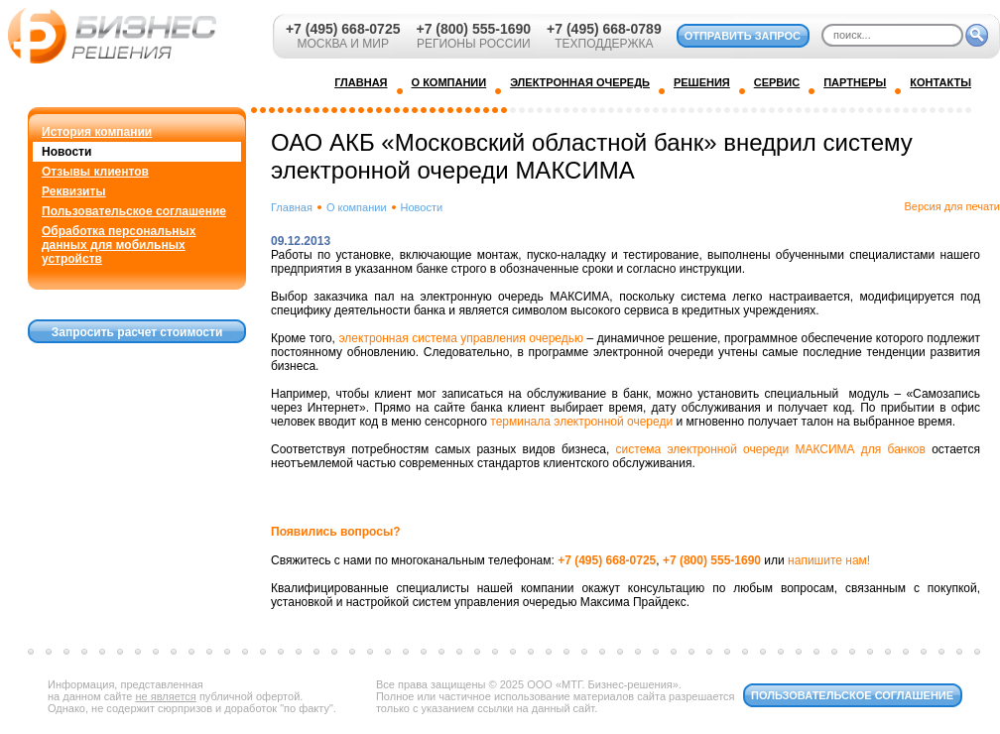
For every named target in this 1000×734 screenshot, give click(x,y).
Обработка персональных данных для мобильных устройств (118, 245)
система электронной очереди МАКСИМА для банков (771, 449)
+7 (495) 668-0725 (343, 29)
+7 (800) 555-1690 (473, 29)
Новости (66, 152)
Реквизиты (74, 191)
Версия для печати (952, 206)
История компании (97, 132)
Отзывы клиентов (95, 172)
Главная (291, 207)
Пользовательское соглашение (134, 211)
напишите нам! (829, 560)
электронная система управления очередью (460, 338)
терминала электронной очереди (581, 421)
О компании (356, 207)
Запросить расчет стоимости (137, 332)
